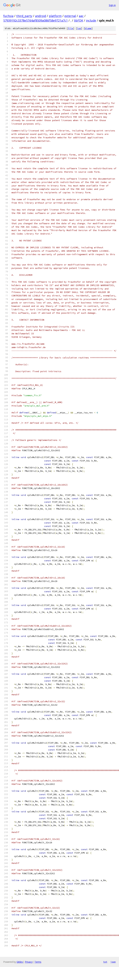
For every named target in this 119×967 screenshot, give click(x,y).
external (70, 16)
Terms (37, 961)
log (79, 28)
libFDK (78, 20)
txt (105, 961)
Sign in (112, 5)
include (91, 20)
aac (81, 16)
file (70, 28)
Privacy (28, 961)
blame (88, 28)
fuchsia (8, 16)
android (40, 16)
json (113, 961)
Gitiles (20, 961)
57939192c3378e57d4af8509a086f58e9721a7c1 (35, 20)
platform (55, 16)
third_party (24, 16)
